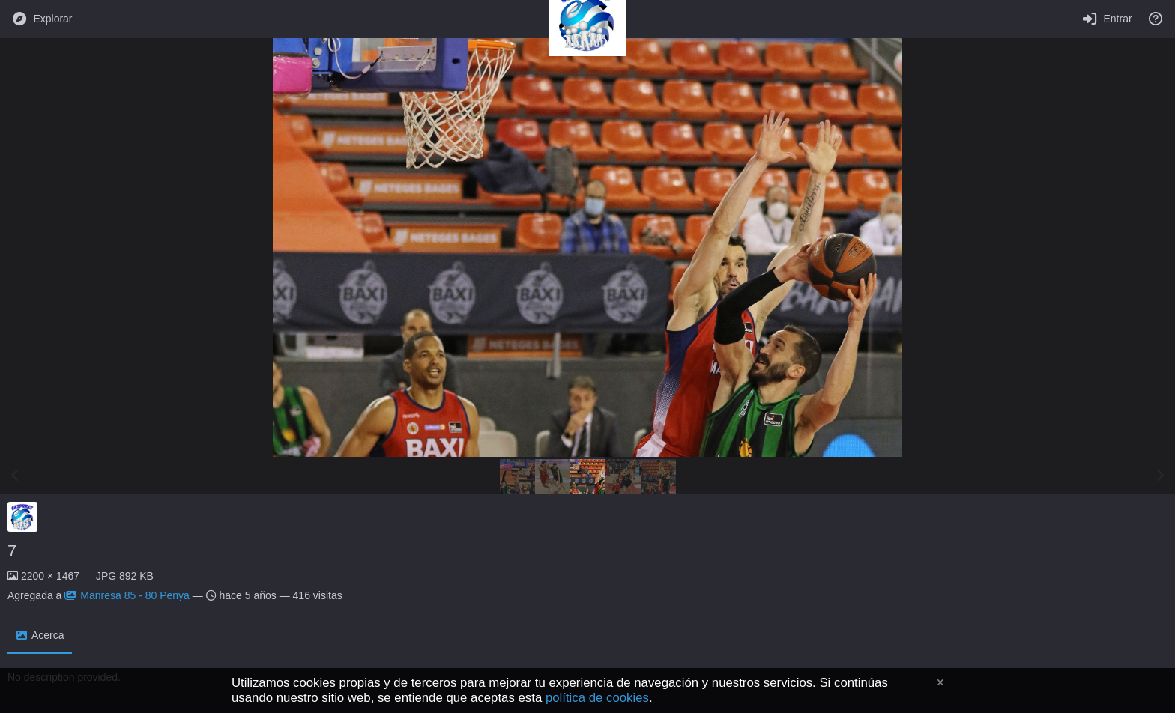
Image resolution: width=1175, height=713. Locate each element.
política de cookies (597, 698)
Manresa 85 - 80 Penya (127, 595)
